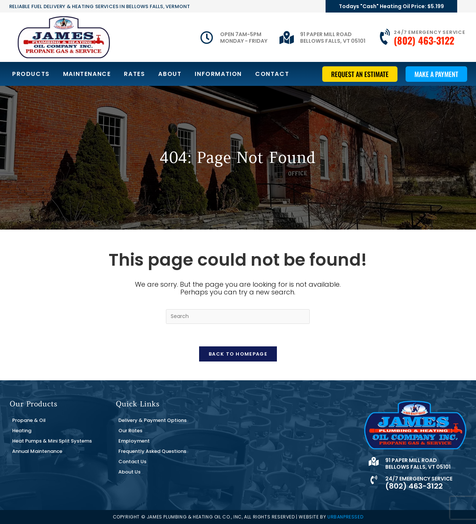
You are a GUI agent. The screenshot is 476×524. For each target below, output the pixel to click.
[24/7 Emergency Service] (385, 37)
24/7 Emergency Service (429, 32)
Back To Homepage (238, 353)
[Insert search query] (238, 316)
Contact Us (132, 461)
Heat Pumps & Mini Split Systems (52, 440)
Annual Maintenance (37, 451)
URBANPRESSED (345, 517)
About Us (129, 471)
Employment (134, 440)
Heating (21, 430)
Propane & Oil (29, 420)
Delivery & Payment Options (152, 420)
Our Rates (130, 430)
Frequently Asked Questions (152, 451)
